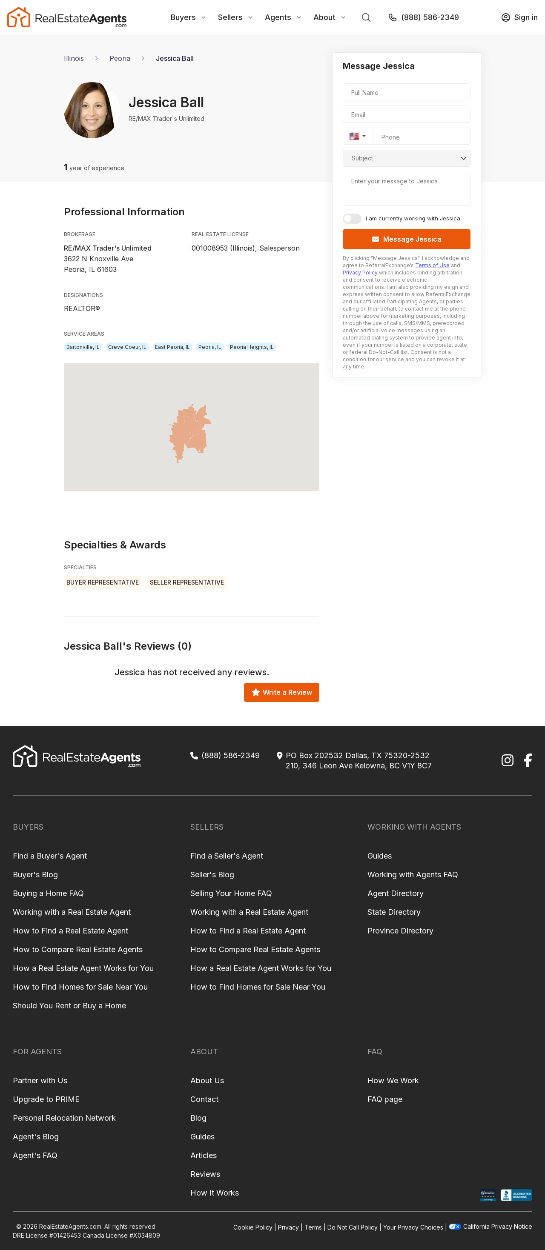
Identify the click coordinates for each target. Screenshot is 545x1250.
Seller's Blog (212, 874)
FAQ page (384, 1099)
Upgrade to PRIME (46, 1099)
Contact (204, 1099)
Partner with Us (40, 1080)
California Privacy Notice (490, 1226)
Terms (313, 1227)
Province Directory (400, 930)
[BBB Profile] (516, 1195)
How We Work (393, 1080)
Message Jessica (407, 239)
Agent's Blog (36, 1136)
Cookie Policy (252, 1227)
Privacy (288, 1227)
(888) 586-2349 (423, 17)
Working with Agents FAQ (412, 874)
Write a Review (282, 692)
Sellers (230, 17)
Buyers (183, 17)
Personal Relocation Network (64, 1117)
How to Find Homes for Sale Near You (80, 986)
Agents (278, 17)
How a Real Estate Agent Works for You (83, 968)
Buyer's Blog (35, 874)
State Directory (394, 912)
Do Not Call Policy (352, 1227)
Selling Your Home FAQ (231, 893)
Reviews (205, 1174)
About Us (207, 1080)
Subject (362, 158)
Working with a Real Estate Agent (72, 912)
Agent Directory (395, 893)
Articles (203, 1155)
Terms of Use (432, 265)
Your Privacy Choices (413, 1227)
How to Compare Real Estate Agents (78, 949)
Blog (198, 1117)
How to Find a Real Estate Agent (70, 930)
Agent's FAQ (35, 1155)
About (324, 17)
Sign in (519, 17)
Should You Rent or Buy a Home (69, 1005)
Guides (379, 855)
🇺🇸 (354, 136)
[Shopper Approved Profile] (488, 1195)
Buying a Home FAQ (48, 893)
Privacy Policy (360, 272)
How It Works (214, 1192)
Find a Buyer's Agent (50, 855)
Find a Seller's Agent (226, 855)
